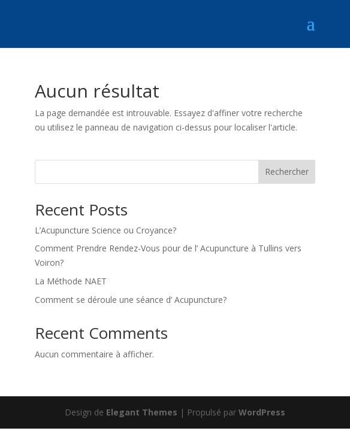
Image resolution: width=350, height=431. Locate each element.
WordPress (262, 412)
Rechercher (287, 171)
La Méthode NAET (71, 281)
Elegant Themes (141, 412)
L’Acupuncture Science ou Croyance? (105, 230)
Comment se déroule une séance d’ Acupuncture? (131, 299)
